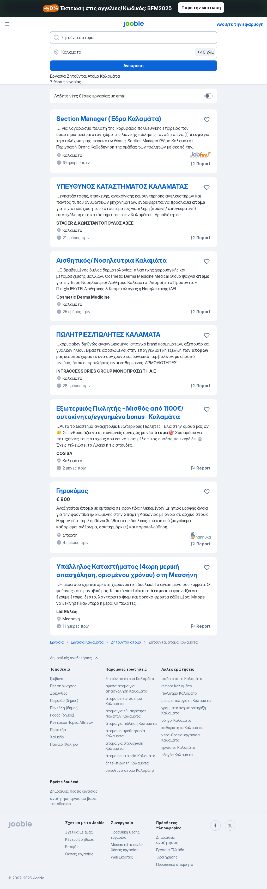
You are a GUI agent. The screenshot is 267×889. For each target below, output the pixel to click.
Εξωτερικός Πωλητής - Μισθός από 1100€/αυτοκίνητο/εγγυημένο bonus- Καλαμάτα (120, 413)
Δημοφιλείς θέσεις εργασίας (74, 791)
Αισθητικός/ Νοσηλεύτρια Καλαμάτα (111, 260)
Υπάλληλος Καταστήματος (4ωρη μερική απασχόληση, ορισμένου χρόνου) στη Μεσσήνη (126, 571)
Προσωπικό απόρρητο (174, 864)
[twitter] (230, 825)
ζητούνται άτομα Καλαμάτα (130, 678)
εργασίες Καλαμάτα (178, 747)
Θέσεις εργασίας (79, 854)
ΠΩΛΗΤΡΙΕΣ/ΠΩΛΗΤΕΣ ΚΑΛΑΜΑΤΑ (108, 334)
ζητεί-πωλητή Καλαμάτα (127, 763)
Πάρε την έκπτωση (201, 7)
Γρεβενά (56, 678)
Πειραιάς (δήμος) (64, 700)
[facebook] (215, 825)
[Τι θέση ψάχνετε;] (133, 37)
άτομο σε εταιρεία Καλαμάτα (130, 756)
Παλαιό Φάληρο (64, 744)
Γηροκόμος (72, 491)
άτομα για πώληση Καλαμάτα (131, 723)
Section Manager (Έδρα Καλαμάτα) (108, 118)
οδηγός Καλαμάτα (177, 754)
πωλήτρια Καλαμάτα (179, 693)
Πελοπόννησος (63, 686)
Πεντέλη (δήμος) (64, 708)
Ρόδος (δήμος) (62, 715)
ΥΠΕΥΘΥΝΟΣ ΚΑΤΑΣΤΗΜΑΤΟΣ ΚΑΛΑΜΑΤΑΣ (122, 186)
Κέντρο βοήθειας (79, 839)
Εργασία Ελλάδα (170, 850)
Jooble (38, 878)
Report (200, 163)
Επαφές (71, 846)
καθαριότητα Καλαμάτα (182, 727)
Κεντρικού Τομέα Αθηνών (71, 722)
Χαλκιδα (57, 737)
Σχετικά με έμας (79, 832)
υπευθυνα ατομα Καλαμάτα (130, 770)
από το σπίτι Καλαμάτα (181, 678)
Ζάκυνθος (59, 693)
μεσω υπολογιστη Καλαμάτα (186, 700)
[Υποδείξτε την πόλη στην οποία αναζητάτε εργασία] (133, 52)
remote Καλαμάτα (176, 686)
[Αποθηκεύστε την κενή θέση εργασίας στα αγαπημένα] (206, 119)
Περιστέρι (58, 729)
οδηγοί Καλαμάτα (176, 720)
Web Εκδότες (122, 857)
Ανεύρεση (133, 65)
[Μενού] (7, 24)
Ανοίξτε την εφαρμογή (240, 24)
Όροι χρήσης (167, 857)
